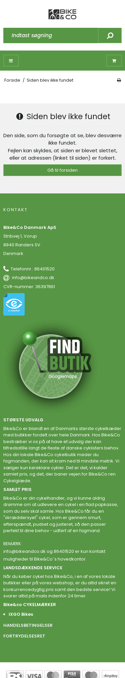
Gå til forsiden (62, 170)
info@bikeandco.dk (33, 277)
